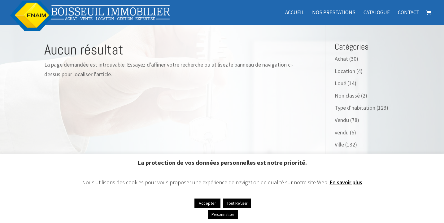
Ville (339, 144)
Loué (340, 83)
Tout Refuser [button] (237, 203)
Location (345, 71)
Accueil (294, 13)
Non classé (347, 95)
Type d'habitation (355, 107)
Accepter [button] (207, 203)
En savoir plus (346, 182)
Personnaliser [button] (222, 214)
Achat (341, 58)
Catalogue (376, 13)
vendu (342, 132)
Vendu (342, 120)
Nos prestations (333, 13)
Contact (408, 13)
